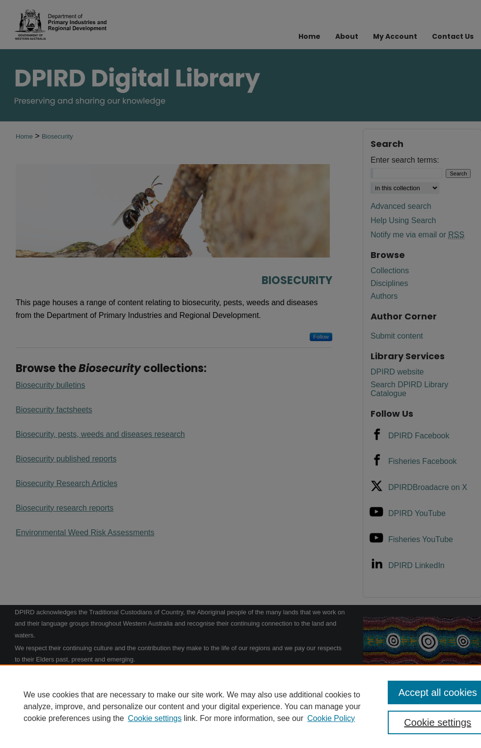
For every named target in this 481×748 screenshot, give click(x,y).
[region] (240, 706)
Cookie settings (155, 718)
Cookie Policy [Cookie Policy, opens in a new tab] (331, 718)
